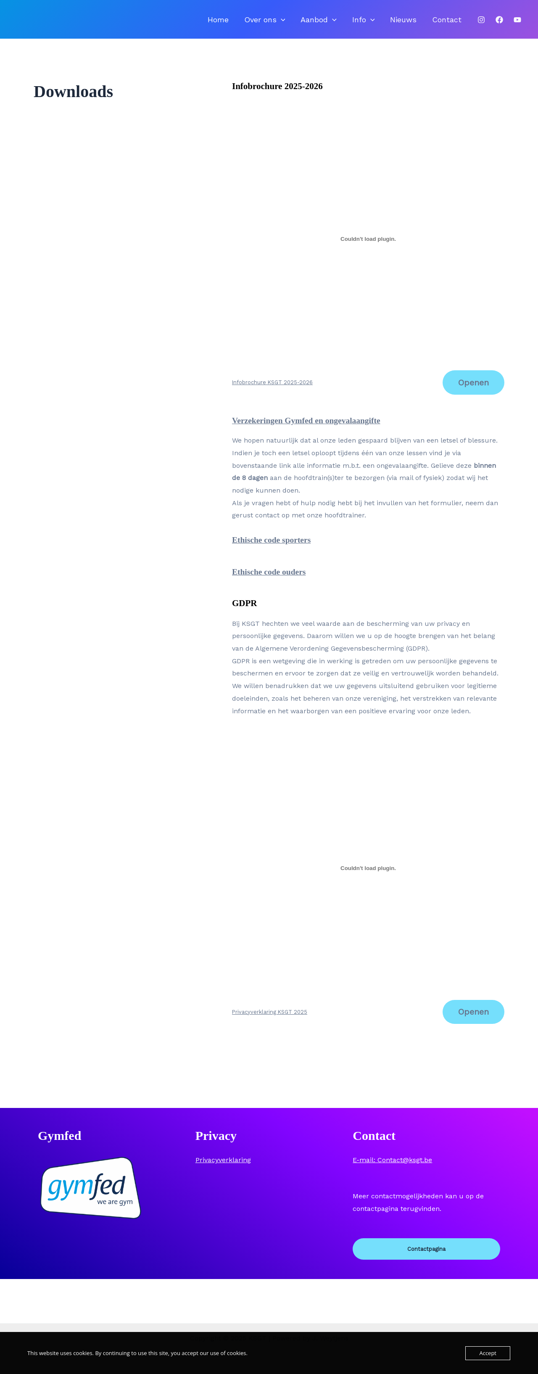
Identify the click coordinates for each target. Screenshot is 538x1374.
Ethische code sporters (274, 548)
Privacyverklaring (223, 1169)
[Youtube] (517, 23)
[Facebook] (499, 23)
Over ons (296, 23)
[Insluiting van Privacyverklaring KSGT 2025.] (368, 876)
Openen (472, 390)
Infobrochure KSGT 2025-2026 (272, 390)
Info (380, 23)
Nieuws (414, 22)
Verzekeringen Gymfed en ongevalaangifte (312, 428)
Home (256, 22)
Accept (487, 1353)
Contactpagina (426, 1258)
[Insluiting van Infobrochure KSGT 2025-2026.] (368, 246)
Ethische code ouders (271, 580)
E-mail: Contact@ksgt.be (392, 1169)
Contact (450, 22)
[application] (312, 23)
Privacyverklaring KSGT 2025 (269, 1020)
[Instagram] (481, 23)
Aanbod (343, 23)
